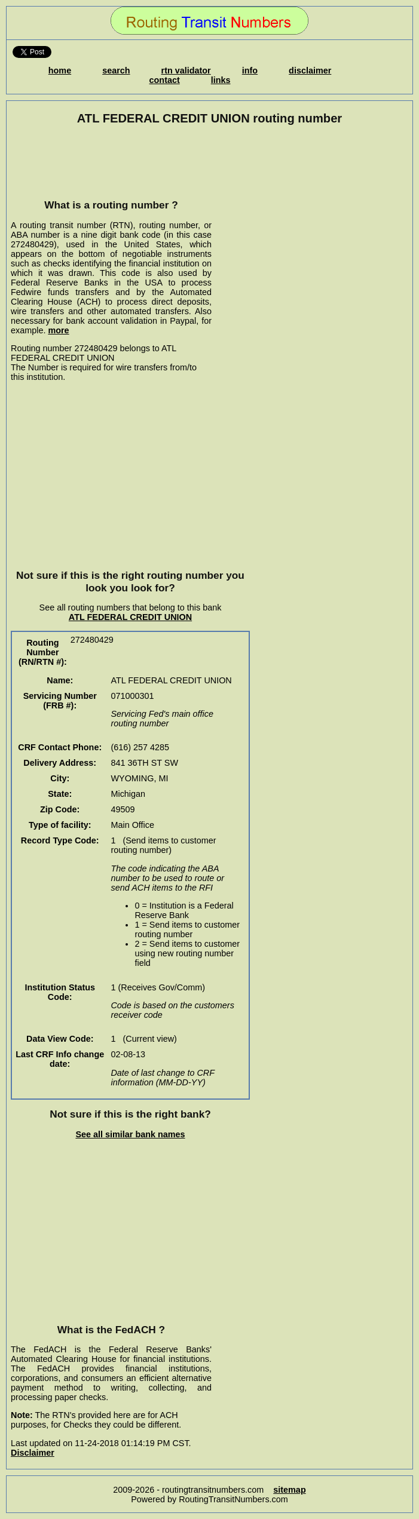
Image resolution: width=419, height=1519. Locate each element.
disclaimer (310, 70)
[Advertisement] (111, 162)
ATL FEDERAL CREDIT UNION (130, 617)
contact (164, 80)
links (221, 80)
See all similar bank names (130, 1134)
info (250, 70)
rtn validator (186, 70)
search (116, 70)
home (59, 70)
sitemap (289, 1490)
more (58, 330)
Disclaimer (32, 1452)
